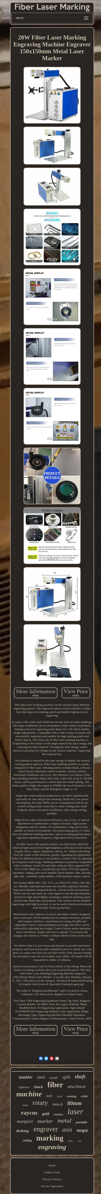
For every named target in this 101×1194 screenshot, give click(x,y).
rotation (58, 1114)
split (66, 1077)
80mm (74, 1103)
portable (81, 1122)
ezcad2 (53, 1077)
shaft (80, 1076)
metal (64, 1120)
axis (67, 1129)
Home (52, 1165)
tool (49, 1096)
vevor (25, 1105)
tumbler (26, 1077)
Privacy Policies (52, 1179)
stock (59, 1096)
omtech (58, 1104)
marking (49, 1138)
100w (70, 1141)
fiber (55, 1085)
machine (29, 1094)
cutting (27, 1140)
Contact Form (52, 1172)
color (84, 1096)
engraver (45, 1129)
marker (45, 1121)
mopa (82, 1130)
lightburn (24, 1087)
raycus (29, 1113)
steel (41, 1077)
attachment (77, 1086)
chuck (38, 1087)
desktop (22, 1131)
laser (75, 1111)
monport (25, 1121)
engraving (52, 1147)
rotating (71, 1096)
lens (79, 1141)
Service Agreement (52, 1186)
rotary (40, 1102)
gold (45, 1114)
